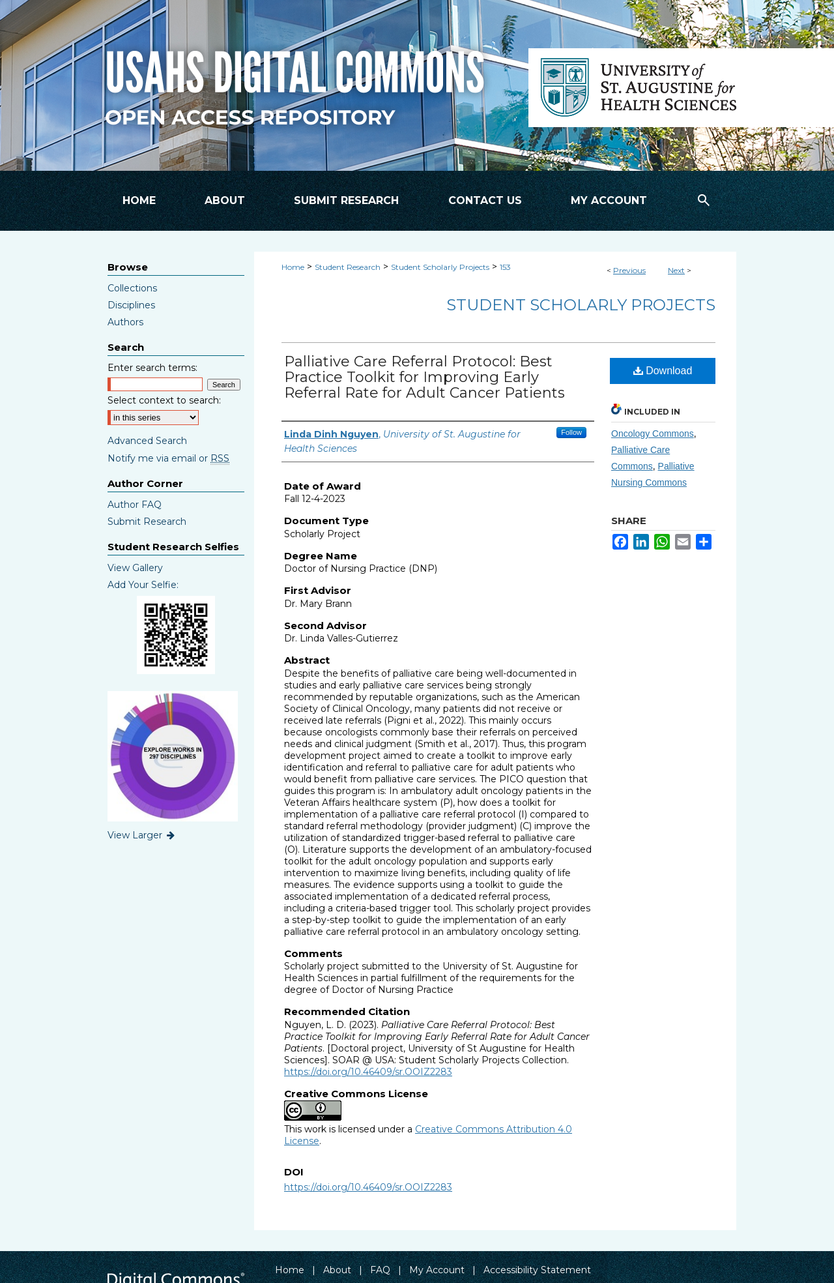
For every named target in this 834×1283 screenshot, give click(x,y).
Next (676, 270)
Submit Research (147, 521)
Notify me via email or (168, 458)
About (337, 1270)
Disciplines (131, 305)
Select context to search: (164, 400)
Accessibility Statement (537, 1270)
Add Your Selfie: (143, 585)
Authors (125, 322)
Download (663, 370)
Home (292, 267)
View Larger (142, 835)
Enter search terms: (152, 368)
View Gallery (135, 568)
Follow (571, 432)
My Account (437, 1270)
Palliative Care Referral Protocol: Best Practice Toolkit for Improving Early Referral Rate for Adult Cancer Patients (424, 377)
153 (505, 267)
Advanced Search (147, 441)
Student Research (348, 267)
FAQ (380, 1270)
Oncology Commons (652, 433)
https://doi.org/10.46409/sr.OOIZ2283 (368, 1072)
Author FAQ (135, 504)
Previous (629, 270)
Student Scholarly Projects (440, 267)
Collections (132, 288)
